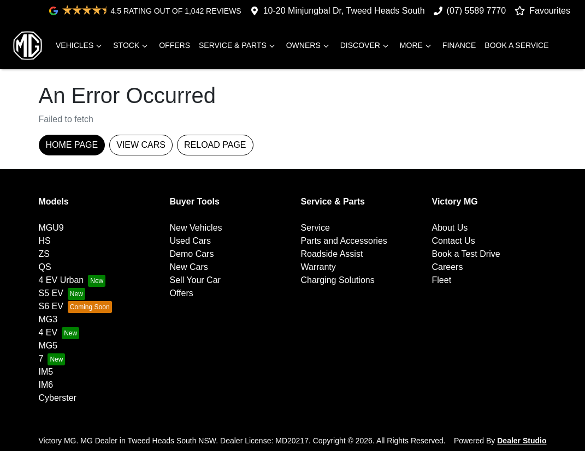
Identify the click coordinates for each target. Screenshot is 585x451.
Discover (365, 45)
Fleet (442, 280)
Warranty (318, 267)
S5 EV (51, 293)
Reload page (215, 144)
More (417, 45)
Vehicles (80, 45)
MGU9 (51, 227)
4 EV (48, 332)
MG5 (48, 345)
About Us (450, 227)
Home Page (72, 144)
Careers (447, 267)
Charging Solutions (338, 280)
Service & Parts (238, 45)
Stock (131, 45)
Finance (459, 45)
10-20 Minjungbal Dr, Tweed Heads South (344, 10)
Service (315, 227)
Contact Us (453, 240)
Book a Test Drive (466, 253)
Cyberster (57, 397)
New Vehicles (196, 227)
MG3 (48, 319)
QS (45, 267)
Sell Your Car (195, 280)
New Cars (189, 267)
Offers (174, 45)
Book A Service (516, 45)
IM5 (46, 371)
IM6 (46, 384)
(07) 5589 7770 (476, 10)
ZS (44, 253)
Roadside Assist (332, 253)
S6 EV (51, 306)
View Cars (141, 144)
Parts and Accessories (344, 240)
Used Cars (190, 240)
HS (45, 240)
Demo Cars (192, 253)
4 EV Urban (61, 280)
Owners (309, 45)
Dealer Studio (521, 440)
